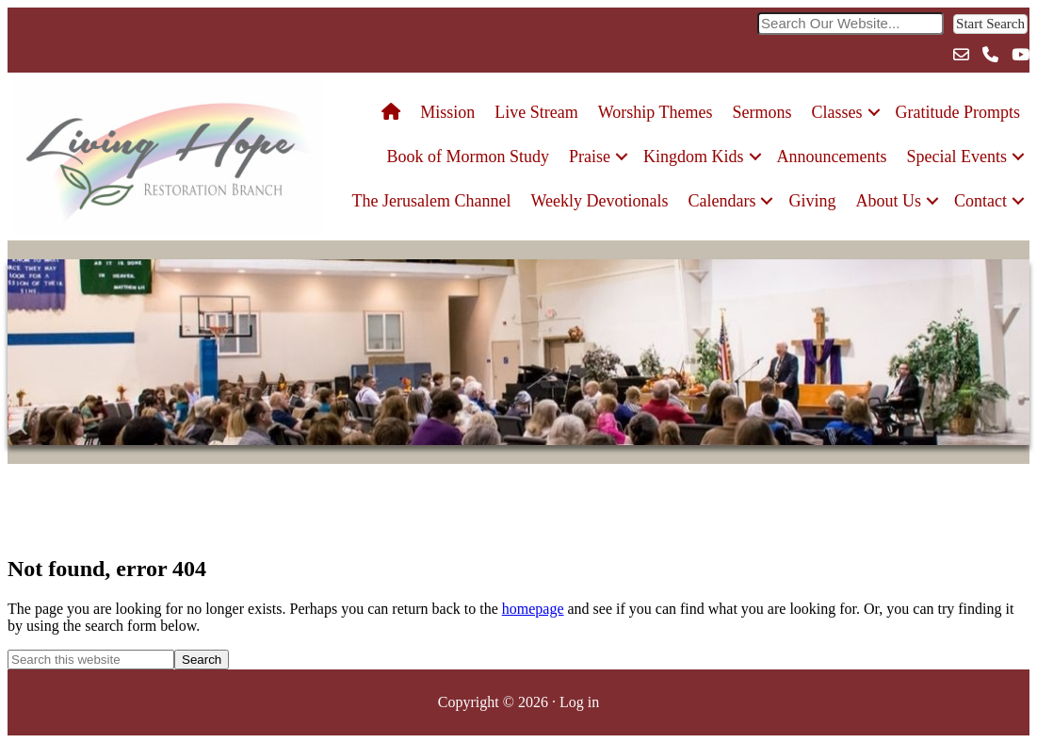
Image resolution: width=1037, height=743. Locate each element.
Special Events (957, 156)
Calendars (722, 200)
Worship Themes (655, 112)
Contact (980, 200)
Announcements (832, 156)
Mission (447, 112)
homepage (533, 609)
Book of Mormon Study (468, 156)
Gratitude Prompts (958, 112)
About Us (889, 200)
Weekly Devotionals (599, 200)
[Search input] (850, 23)
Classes (837, 112)
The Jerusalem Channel (431, 200)
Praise (589, 156)
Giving (811, 200)
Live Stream (535, 112)
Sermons (762, 112)
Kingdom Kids (693, 156)
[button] (990, 24)
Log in (579, 702)
